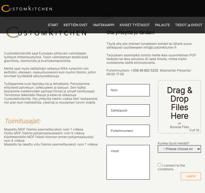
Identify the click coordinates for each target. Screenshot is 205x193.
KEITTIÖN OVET (76, 25)
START (53, 25)
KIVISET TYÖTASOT (135, 25)
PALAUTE (162, 25)
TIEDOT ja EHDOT (188, 25)
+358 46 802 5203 (144, 70)
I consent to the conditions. (171, 167)
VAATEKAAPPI (103, 25)
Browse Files (179, 127)
